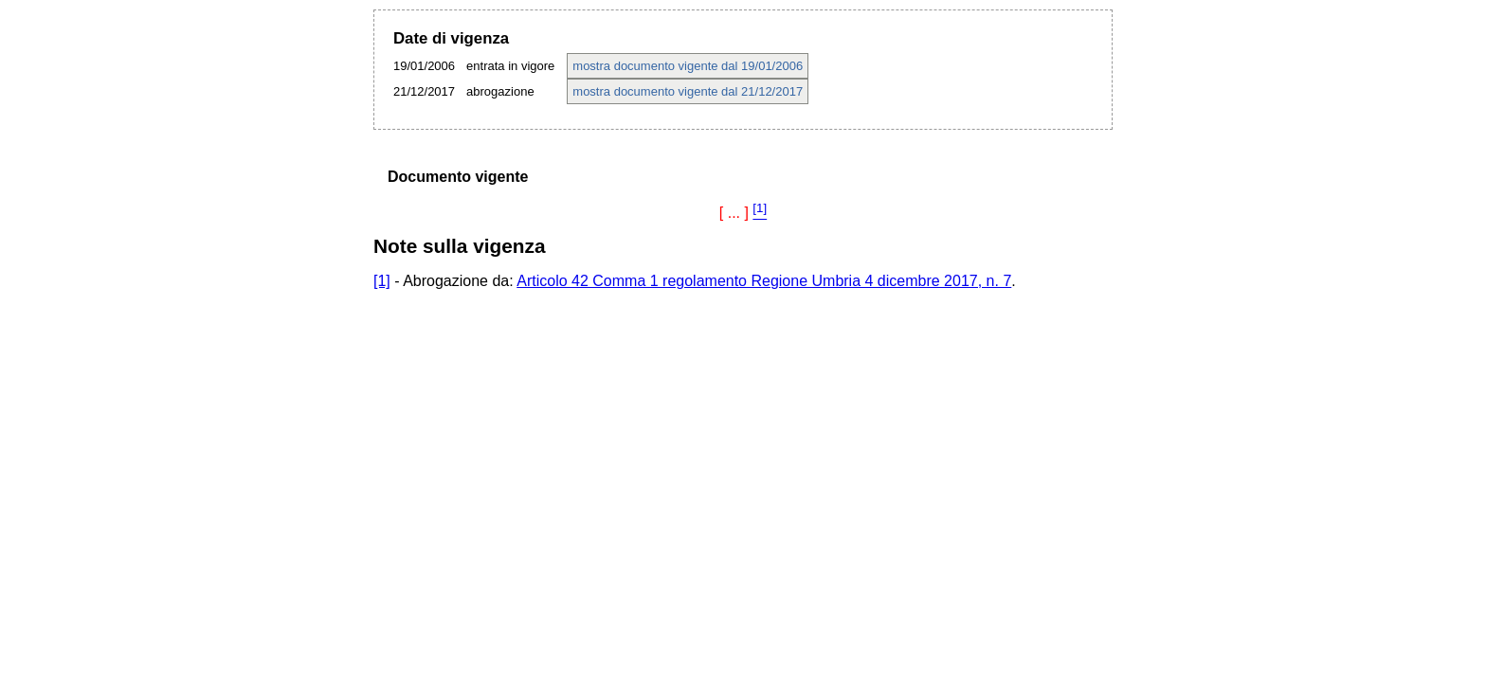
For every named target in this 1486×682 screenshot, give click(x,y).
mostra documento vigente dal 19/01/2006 (687, 66)
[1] (381, 281)
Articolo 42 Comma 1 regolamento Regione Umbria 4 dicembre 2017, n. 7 (763, 281)
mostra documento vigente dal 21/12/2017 (687, 91)
